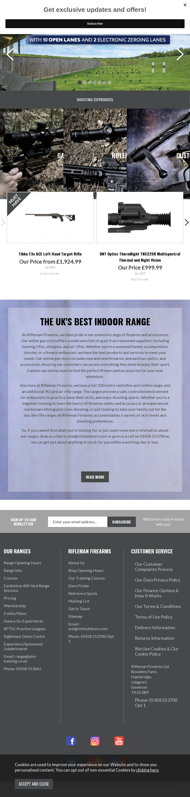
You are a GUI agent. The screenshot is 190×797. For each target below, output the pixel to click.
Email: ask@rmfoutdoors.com (88, 630)
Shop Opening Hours (86, 574)
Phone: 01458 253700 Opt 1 (91, 642)
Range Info (13, 574)
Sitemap (75, 620)
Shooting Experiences (95, 99)
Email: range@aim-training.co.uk (20, 662)
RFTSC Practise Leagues (25, 632)
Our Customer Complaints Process (153, 569)
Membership (15, 609)
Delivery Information (149, 614)
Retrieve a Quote (82, 597)
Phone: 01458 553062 (22, 672)
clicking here (147, 772)
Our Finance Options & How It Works (157, 589)
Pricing (10, 602)
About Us (76, 566)
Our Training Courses (86, 582)
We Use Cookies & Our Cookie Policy (157, 632)
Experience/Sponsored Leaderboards (23, 650)
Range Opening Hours (22, 566)
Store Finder (78, 589)
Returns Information (148, 622)
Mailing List (78, 605)
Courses (11, 582)
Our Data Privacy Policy (152, 579)
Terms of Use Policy (148, 606)
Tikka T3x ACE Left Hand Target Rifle (50, 258)
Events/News (15, 617)
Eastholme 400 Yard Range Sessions (26, 592)
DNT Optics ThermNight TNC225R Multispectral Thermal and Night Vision (140, 261)
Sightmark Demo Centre (24, 640)
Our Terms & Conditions (152, 599)
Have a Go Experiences (23, 625)
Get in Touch (79, 612)
